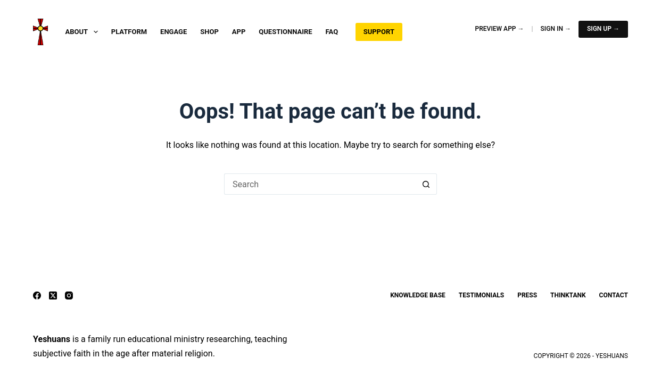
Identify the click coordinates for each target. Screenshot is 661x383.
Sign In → (556, 28)
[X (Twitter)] (53, 295)
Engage (173, 32)
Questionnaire (285, 32)
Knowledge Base (417, 295)
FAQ (332, 32)
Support (378, 32)
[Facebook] (37, 295)
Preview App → (499, 28)
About (83, 32)
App (239, 32)
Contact (613, 295)
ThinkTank (567, 295)
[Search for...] (320, 184)
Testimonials (481, 295)
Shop (209, 32)
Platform (129, 32)
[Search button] (426, 184)
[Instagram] (69, 295)
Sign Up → (603, 28)
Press (527, 295)
